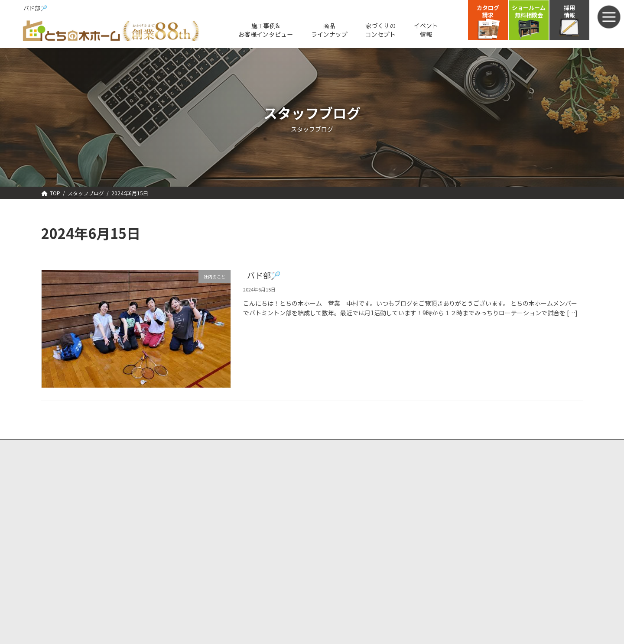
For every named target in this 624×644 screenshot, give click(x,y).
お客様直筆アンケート (69, 587)
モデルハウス (195, 510)
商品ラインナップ (63, 544)
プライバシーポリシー (346, 554)
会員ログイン (335, 521)
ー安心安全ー (100, 522)
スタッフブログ (198, 576)
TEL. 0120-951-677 (492, 509)
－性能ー (94, 499)
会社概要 (190, 553)
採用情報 (190, 587)
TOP (46, 467)
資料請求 (329, 488)
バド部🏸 (263, 276)
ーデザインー (100, 511)
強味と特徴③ (63, 522)
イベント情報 (195, 467)
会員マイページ (338, 532)
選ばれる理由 (58, 488)
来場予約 (329, 467)
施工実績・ (55, 566)
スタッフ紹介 (195, 564)
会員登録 (329, 510)
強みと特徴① (63, 499)
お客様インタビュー (94, 566)
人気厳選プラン (198, 488)
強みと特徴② (63, 511)
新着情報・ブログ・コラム (212, 531)
